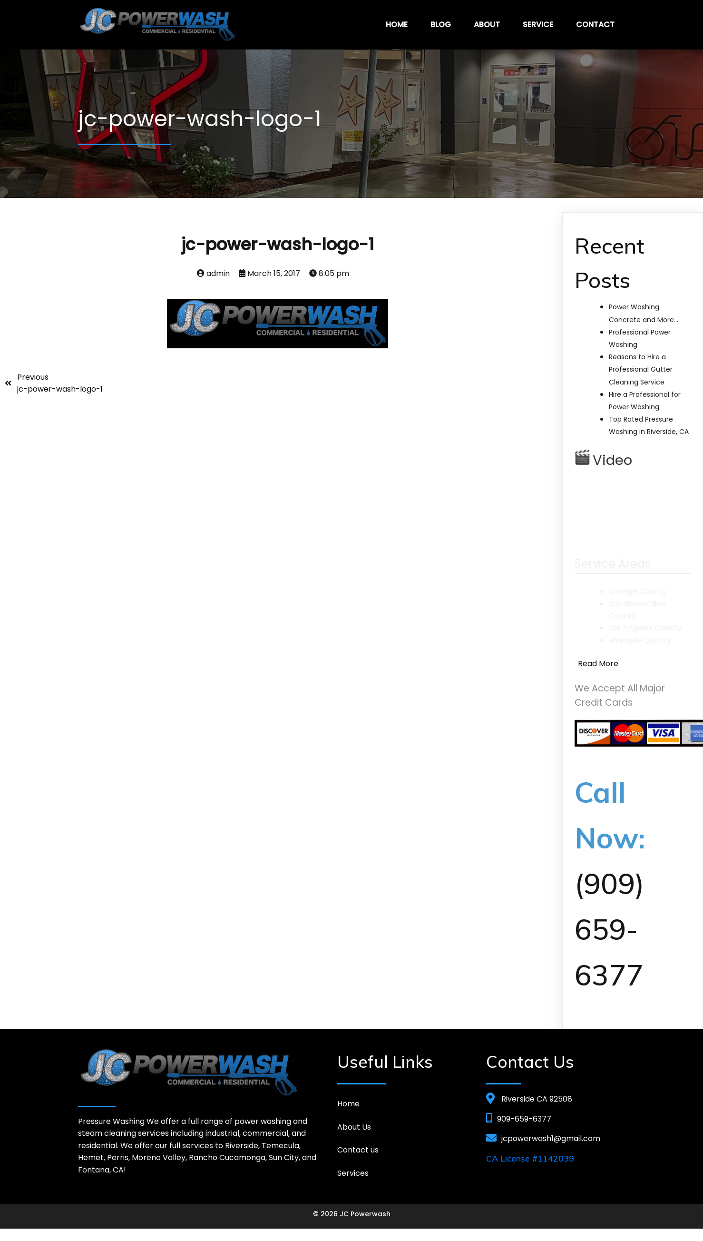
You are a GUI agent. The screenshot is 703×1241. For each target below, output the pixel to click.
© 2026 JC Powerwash (352, 1214)
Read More (598, 663)
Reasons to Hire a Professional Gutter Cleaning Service (641, 369)
